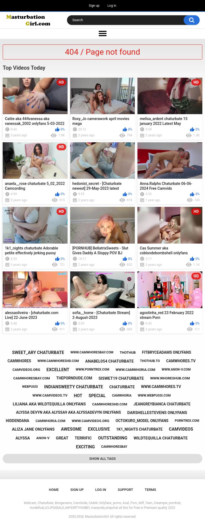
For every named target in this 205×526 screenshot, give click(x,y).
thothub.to (150, 361)
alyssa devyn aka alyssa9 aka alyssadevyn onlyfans (68, 412)
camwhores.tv (181, 361)
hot (78, 395)
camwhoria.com (50, 421)
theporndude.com (74, 378)
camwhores (19, 361)
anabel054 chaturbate (109, 361)
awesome (71, 429)
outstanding (112, 438)
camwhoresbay (114, 447)
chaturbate (122, 387)
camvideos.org (26, 370)
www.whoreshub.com (170, 378)
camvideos (181, 429)
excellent (57, 369)
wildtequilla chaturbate (161, 438)
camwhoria (122, 395)
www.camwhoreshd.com (58, 361)
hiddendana (17, 421)
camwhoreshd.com (109, 404)
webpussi (30, 387)
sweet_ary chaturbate (38, 352)
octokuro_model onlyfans (142, 421)
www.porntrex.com (92, 369)
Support (125, 490)
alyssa (22, 438)
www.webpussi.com (154, 395)
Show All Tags (102, 459)
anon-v (43, 438)
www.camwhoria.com (135, 370)
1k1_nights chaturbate (139, 429)
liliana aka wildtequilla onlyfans (49, 404)
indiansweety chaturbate (73, 386)
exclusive (99, 429)
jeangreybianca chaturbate (161, 404)
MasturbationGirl (97, 516)
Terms (150, 490)
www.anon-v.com (176, 369)
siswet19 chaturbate (121, 378)
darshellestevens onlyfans (157, 412)
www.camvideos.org (90, 421)
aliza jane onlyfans (33, 429)
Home (54, 490)
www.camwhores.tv (161, 387)
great (62, 438)
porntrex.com (187, 421)
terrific (83, 438)
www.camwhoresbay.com (91, 352)
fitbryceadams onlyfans (166, 352)
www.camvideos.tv (50, 395)
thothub (128, 352)
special (97, 395)
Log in (112, 6)
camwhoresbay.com (31, 378)
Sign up (94, 6)
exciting (85, 446)
